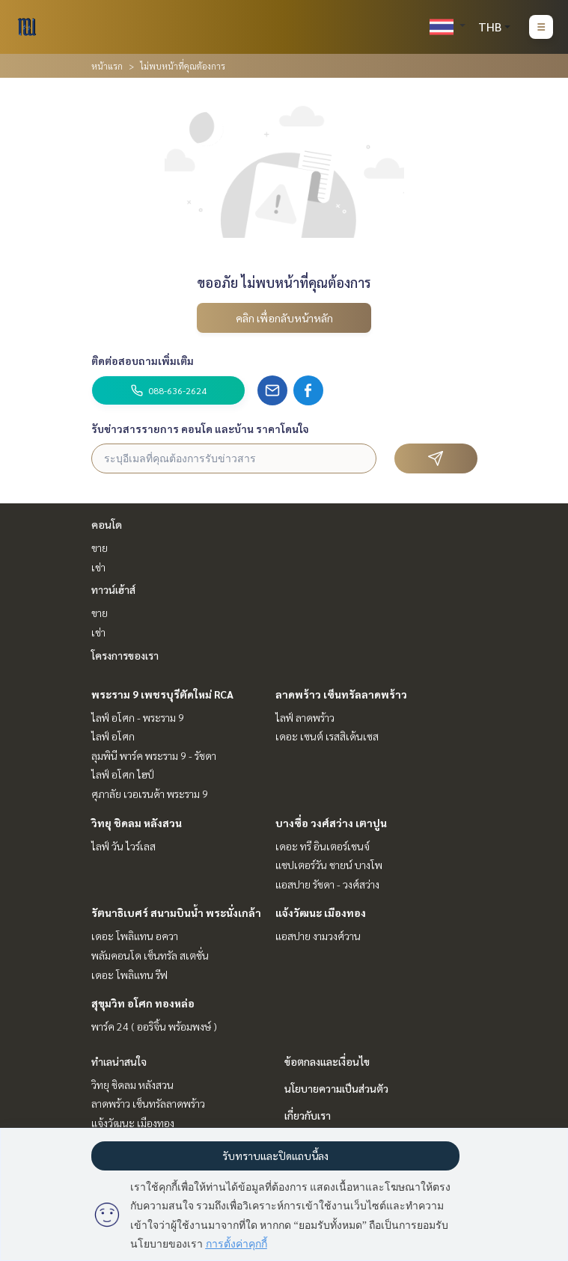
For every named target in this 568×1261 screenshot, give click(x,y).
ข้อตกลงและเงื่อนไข (327, 1061)
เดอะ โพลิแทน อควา (134, 935)
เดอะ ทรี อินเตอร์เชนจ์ (322, 846)
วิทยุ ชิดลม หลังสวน (136, 822)
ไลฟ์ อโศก (113, 736)
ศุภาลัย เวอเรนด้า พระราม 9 (149, 793)
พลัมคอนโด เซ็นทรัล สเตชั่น (150, 955)
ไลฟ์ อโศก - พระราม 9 (137, 717)
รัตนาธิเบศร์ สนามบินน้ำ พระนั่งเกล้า (176, 912)
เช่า (98, 567)
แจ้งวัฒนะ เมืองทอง (320, 912)
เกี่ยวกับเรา (307, 1115)
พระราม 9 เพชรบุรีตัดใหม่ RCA (162, 694)
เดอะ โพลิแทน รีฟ (129, 974)
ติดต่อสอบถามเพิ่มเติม (142, 360)
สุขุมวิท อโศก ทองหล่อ (143, 1003)
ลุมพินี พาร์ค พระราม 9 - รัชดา (153, 755)
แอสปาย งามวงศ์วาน (318, 935)
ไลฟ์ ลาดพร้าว (305, 717)
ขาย (99, 547)
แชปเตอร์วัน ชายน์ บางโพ (328, 864)
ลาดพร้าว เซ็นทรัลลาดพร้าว (341, 694)
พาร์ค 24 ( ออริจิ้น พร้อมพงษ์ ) (154, 1026)
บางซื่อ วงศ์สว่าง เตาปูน (331, 822)
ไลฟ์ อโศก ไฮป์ (122, 774)
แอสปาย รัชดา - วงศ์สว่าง (327, 884)
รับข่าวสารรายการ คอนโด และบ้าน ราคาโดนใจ (200, 428)
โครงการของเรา (125, 655)
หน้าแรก (107, 66)
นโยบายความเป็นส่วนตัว (336, 1088)
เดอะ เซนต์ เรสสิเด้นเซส (327, 736)
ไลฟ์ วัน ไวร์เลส (123, 846)
